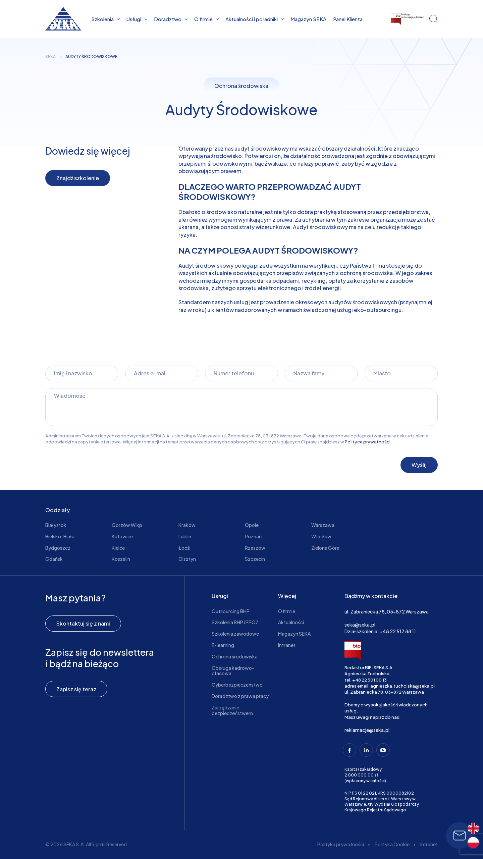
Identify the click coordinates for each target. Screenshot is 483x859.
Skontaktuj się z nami (83, 623)
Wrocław (321, 536)
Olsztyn (187, 559)
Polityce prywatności (367, 441)
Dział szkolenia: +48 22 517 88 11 (380, 631)
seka (50, 56)
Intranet (287, 645)
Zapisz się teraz (76, 689)
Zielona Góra (325, 548)
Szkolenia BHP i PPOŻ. (236, 622)
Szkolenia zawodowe (235, 634)
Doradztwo (170, 19)
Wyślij (419, 464)
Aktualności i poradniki (254, 19)
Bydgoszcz (57, 548)
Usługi (136, 19)
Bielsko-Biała (59, 536)
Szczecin (255, 559)
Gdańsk (54, 559)
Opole (252, 525)
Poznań (253, 536)
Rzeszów (255, 548)
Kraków (187, 525)
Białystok (55, 525)
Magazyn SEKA (308, 19)
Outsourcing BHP (231, 611)
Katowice (122, 536)
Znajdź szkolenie (77, 177)
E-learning (223, 645)
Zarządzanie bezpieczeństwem (232, 710)
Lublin (184, 536)
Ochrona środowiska (235, 656)
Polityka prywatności (340, 844)
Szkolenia (105, 19)
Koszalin (121, 559)
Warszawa (322, 525)
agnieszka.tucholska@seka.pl (402, 686)
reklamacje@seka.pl (366, 730)
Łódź (184, 548)
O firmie (206, 19)
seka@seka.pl (359, 625)
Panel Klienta (348, 19)
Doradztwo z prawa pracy (240, 696)
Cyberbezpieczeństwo (237, 685)
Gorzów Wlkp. (128, 525)
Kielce (118, 548)
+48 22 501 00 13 (369, 680)
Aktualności (291, 622)
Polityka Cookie (392, 844)
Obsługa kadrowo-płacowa (233, 671)
